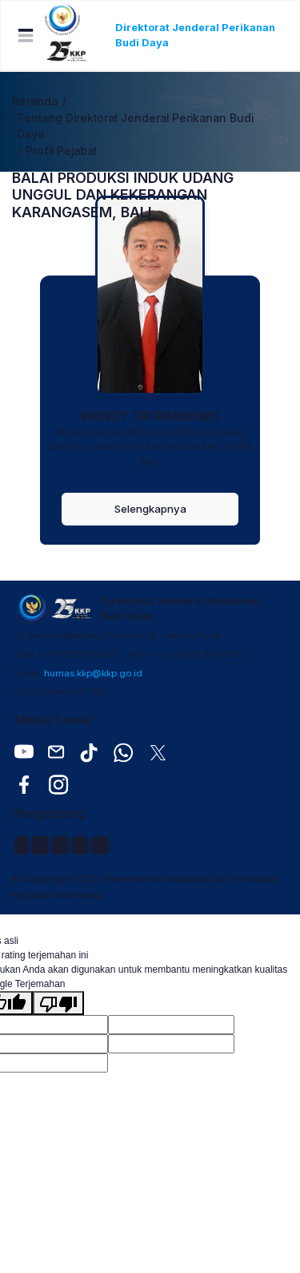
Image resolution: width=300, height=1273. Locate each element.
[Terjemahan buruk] (58, 1003)
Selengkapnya (150, 508)
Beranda (35, 101)
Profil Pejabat (61, 151)
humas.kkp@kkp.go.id (93, 673)
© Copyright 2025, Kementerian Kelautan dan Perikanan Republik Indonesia (145, 886)
